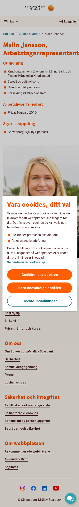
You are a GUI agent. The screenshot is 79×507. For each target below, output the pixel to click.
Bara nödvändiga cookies (39, 288)
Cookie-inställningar (39, 301)
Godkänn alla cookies (39, 274)
